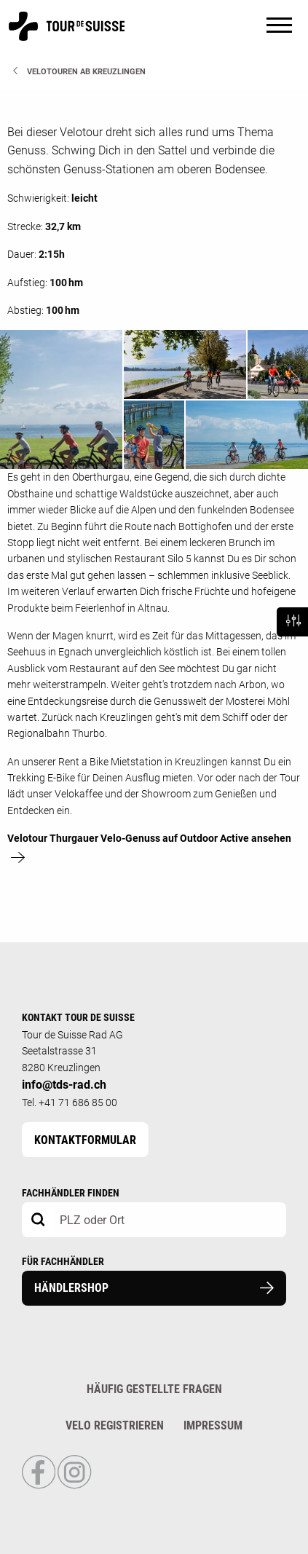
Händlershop (154, 1288)
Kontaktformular (85, 1140)
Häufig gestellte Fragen (154, 1389)
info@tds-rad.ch (64, 1085)
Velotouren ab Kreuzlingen (86, 71)
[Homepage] (67, 34)
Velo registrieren (115, 1425)
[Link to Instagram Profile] (74, 1486)
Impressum (212, 1425)
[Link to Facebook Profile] (40, 1486)
